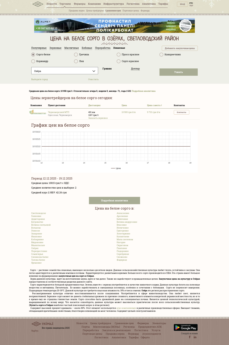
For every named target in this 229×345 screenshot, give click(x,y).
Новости (52, 3)
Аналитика (149, 3)
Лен (79, 61)
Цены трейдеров (95, 10)
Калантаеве (123, 236)
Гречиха (81, 54)
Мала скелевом (125, 239)
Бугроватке (37, 222)
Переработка (91, 330)
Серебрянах (123, 254)
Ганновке (36, 216)
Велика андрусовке (127, 222)
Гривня (107, 68)
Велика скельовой (41, 224)
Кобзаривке (37, 239)
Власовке (122, 224)
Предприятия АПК (150, 326)
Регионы (129, 326)
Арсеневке (122, 216)
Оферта (145, 337)
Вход (182, 4)
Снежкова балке (39, 257)
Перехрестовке (39, 251)
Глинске (35, 230)
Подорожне (123, 251)
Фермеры (79, 3)
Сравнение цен (113, 10)
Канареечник (170, 54)
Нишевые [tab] (119, 47)
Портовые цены (131, 10)
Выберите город (39, 79)
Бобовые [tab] (87, 47)
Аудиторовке (38, 219)
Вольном (36, 227)
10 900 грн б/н (129, 112)
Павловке (122, 248)
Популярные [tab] (39, 47)
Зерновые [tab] (55, 47)
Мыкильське (38, 245)
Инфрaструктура (113, 3)
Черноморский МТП (58, 112)
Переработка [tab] (102, 47)
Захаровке (36, 233)
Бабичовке (122, 219)
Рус (191, 3)
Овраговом (122, 245)
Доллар (135, 68)
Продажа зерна (77, 10)
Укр (191, 5)
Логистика (132, 3)
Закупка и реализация (116, 330)
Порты (85, 326)
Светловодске (38, 213)
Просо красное (128, 54)
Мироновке (37, 242)
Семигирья (37, 254)
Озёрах (34, 248)
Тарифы (163, 3)
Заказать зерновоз (98, 118)
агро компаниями (126, 308)
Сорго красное (128, 61)
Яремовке (36, 262)
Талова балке (38, 259)
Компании (94, 3)
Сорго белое (40, 54)
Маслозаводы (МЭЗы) (106, 326)
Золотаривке (123, 233)
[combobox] (64, 70)
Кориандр (39, 61)
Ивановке (36, 236)
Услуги (156, 330)
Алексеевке (123, 213)
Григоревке (123, 230)
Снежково (122, 257)
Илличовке (123, 227)
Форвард (145, 10)
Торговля (65, 3)
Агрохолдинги (151, 333)
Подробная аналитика (144, 91)
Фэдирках (122, 259)
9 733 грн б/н (153, 112)
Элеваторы (159, 323)
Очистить (93, 79)
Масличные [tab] (71, 47)
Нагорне (121, 242)
